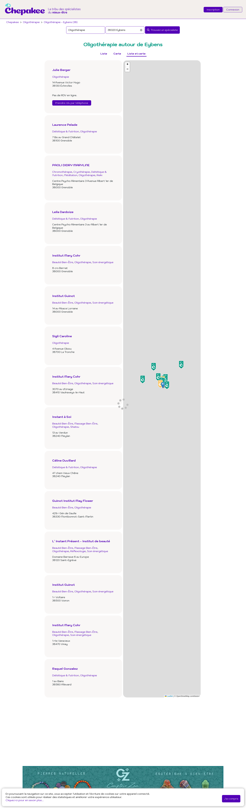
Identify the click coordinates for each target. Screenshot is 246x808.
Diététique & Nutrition (65, 131)
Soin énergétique (102, 262)
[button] (163, 385)
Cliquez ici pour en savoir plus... (25, 800)
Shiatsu (74, 426)
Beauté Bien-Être (62, 262)
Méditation (70, 175)
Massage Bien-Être (85, 423)
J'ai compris (231, 798)
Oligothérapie (31, 22)
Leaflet (169, 696)
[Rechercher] (162, 30)
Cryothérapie (81, 171)
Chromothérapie (62, 171)
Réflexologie (78, 551)
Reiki (99, 175)
